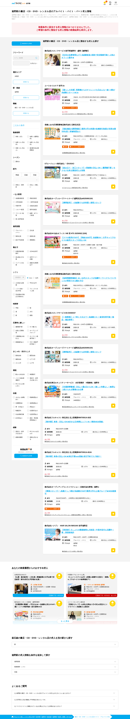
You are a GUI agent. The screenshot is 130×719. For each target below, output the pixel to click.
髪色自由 (18, 355)
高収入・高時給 (20, 186)
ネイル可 (18, 363)
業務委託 (32, 240)
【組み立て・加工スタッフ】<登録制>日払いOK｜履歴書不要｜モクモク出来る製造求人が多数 (88, 169)
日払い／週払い (34, 186)
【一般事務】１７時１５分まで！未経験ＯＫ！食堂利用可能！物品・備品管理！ (87, 318)
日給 (26, 175)
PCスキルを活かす (34, 432)
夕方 (31, 311)
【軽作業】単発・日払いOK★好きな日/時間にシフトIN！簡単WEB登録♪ (74, 422)
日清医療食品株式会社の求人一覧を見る (73, 153)
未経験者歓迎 (20, 198)
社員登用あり (34, 414)
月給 (34, 175)
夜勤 (31, 315)
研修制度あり (34, 397)
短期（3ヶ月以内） (34, 143)
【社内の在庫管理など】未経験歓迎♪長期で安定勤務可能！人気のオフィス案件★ (88, 56)
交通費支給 (19, 403)
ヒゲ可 (32, 363)
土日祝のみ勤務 (20, 284)
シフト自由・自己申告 (20, 290)
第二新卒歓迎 (20, 219)
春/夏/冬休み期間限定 (34, 149)
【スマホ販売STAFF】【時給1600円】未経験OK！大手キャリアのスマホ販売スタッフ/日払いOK (88, 239)
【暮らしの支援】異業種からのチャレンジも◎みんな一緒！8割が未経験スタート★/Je (88, 91)
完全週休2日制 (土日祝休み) (20, 295)
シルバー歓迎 (20, 209)
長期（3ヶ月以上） (20, 149)
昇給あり (32, 407)
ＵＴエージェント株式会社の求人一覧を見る (75, 187)
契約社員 (18, 236)
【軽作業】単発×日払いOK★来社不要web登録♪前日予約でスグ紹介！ (73, 456)
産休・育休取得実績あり (34, 419)
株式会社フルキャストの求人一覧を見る (56, 441)
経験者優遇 (19, 437)
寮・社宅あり (20, 407)
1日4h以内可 (34, 251)
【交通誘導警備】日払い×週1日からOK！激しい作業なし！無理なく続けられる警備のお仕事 (88, 388)
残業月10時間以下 (34, 264)
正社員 (32, 230)
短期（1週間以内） (34, 137)
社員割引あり (34, 410)
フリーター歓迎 (20, 214)
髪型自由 (32, 355)
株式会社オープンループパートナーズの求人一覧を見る (78, 222)
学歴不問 (18, 206)
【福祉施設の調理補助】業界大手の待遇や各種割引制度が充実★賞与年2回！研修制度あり (88, 130)
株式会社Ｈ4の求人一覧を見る (70, 263)
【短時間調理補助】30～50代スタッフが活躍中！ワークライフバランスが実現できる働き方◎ (88, 279)
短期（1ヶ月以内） (20, 143)
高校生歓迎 (33, 198)
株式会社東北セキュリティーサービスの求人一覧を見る (78, 407)
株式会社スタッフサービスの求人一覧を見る (75, 75)
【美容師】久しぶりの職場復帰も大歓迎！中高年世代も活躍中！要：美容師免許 (87, 531)
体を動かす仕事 (20, 258)
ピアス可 (32, 359)
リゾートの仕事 (20, 264)
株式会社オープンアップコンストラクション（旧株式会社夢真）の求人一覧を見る (68, 515)
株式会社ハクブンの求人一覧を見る (72, 551)
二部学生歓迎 (34, 202)
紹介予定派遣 (20, 240)
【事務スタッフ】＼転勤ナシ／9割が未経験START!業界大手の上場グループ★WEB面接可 (80, 492)
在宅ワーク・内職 (34, 258)
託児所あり (19, 418)
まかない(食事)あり (20, 398)
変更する (26, 82)
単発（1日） (19, 136)
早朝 (17, 308)
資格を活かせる (34, 438)
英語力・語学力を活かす (20, 432)
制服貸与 (18, 410)
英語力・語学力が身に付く (34, 379)
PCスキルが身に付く (20, 385)
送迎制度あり (34, 403)
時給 (17, 175)
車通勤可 (32, 374)
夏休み (18, 161)
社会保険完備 (20, 414)
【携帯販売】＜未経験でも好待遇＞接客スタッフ (81, 203)
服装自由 (18, 359)
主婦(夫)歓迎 (34, 206)
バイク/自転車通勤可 (20, 379)
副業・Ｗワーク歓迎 (34, 214)
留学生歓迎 (33, 209)
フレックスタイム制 (34, 290)
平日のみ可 (33, 283)
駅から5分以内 (20, 374)
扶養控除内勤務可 (20, 252)
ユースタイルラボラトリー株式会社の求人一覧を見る (77, 114)
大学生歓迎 (19, 202)
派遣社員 (32, 236)
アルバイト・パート (20, 231)
